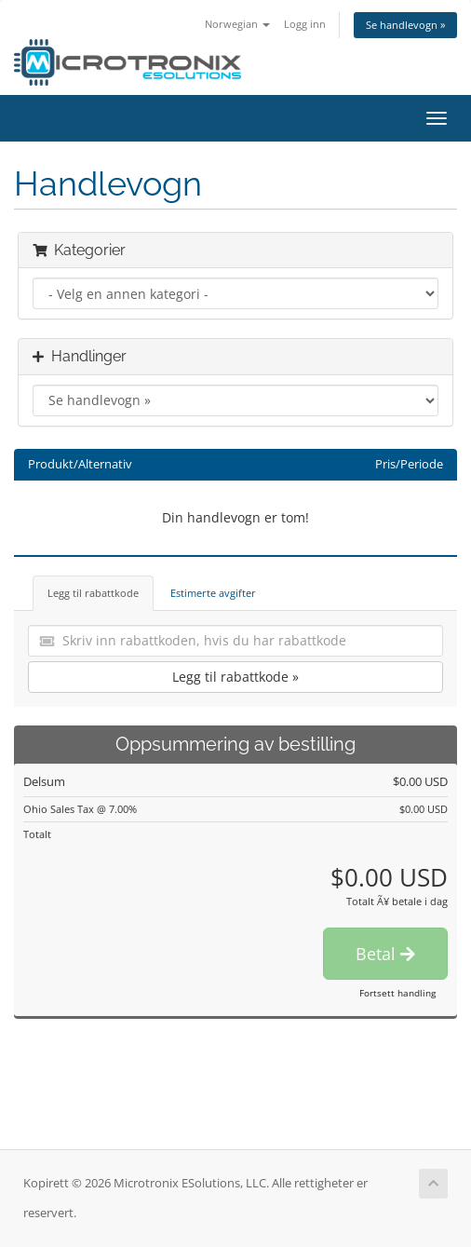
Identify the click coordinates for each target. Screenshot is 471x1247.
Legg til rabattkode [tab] (93, 593)
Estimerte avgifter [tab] (213, 593)
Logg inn (305, 24)
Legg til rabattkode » (235, 676)
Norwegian (237, 24)
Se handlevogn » (405, 25)
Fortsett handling (397, 992)
